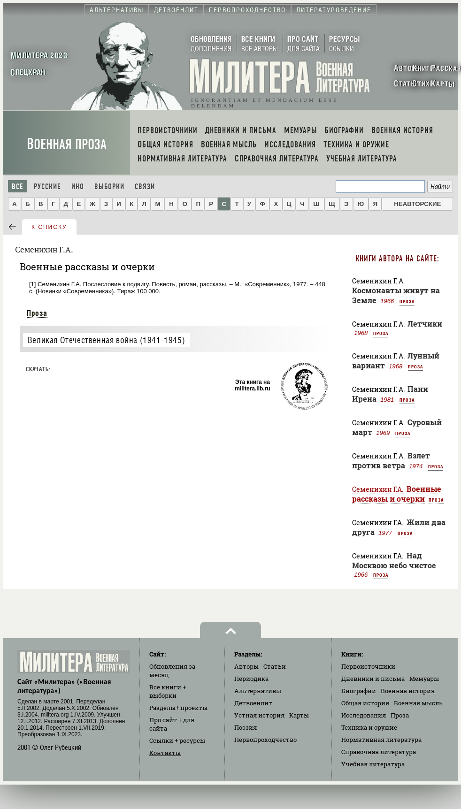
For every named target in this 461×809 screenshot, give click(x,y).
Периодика (251, 678)
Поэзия (245, 727)
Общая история (365, 703)
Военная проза (67, 144)
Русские (47, 186)
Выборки (109, 186)
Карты (299, 715)
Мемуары (424, 678)
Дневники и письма (373, 678)
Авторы (246, 666)
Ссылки (177, 740)
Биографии (358, 691)
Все (17, 186)
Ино (77, 186)
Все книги (167, 691)
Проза (37, 313)
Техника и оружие (369, 727)
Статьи (274, 666)
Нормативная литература (381, 739)
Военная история (408, 691)
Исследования (363, 715)
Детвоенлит (253, 703)
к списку (49, 227)
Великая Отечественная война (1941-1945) (106, 340)
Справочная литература (378, 752)
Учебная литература (373, 764)
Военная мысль (418, 703)
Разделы (178, 707)
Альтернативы (257, 691)
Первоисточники (368, 666)
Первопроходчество (265, 739)
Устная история (259, 715)
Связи (145, 186)
